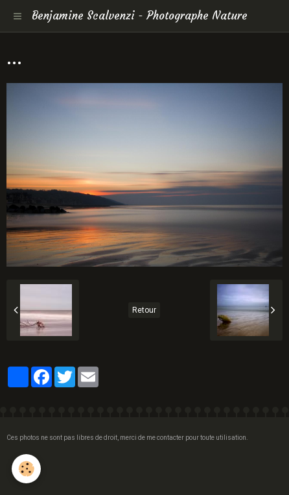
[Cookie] (26, 468)
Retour (144, 310)
